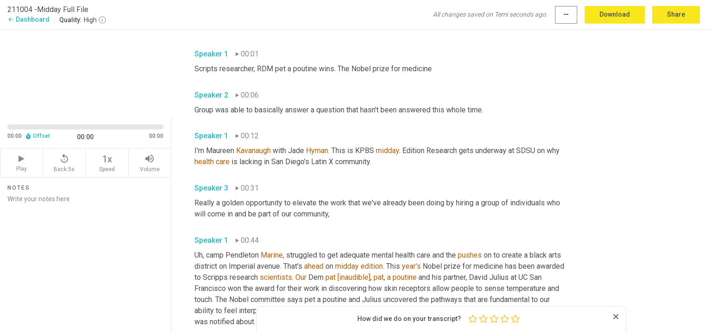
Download (614, 14)
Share (676, 14)
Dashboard (28, 19)
